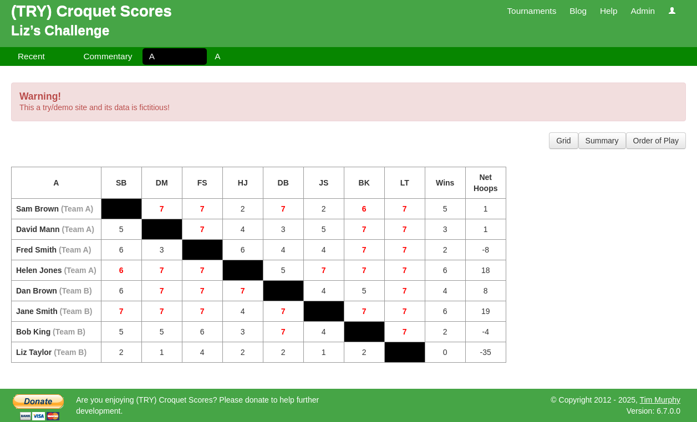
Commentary (107, 56)
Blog (578, 11)
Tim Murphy (660, 399)
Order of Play (656, 140)
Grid (563, 140)
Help (609, 11)
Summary (602, 140)
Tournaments (531, 11)
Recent (31, 56)
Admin (642, 11)
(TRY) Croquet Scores (91, 10)
